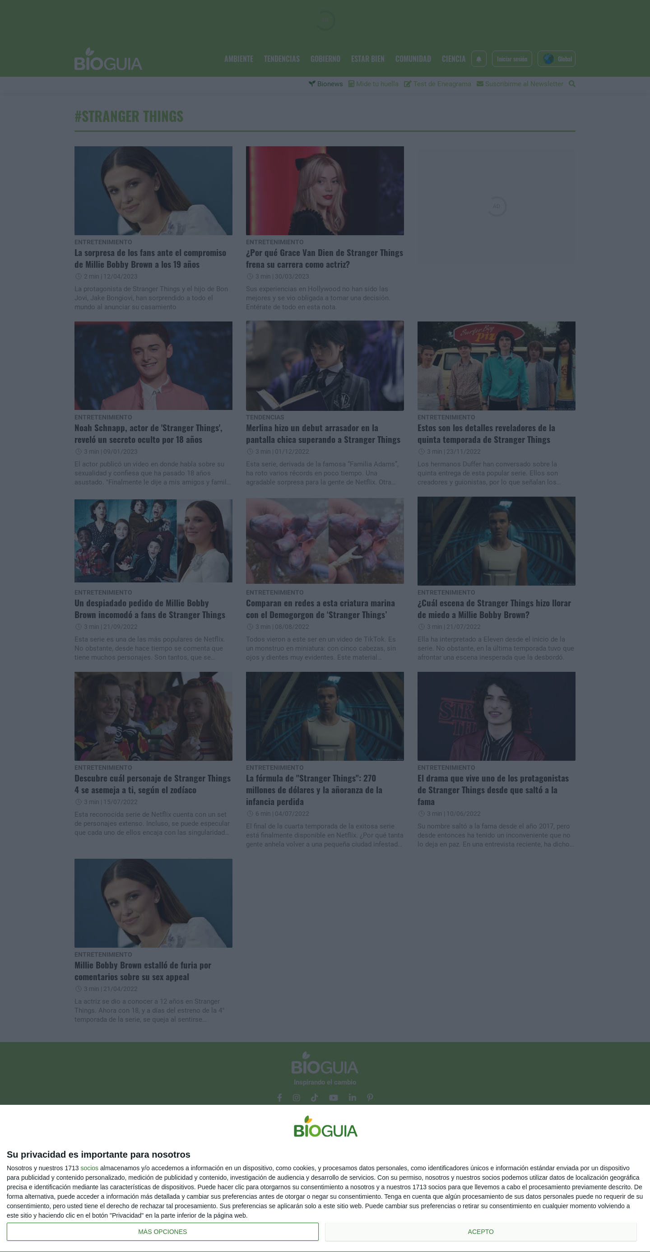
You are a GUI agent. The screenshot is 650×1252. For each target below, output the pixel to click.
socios (89, 1168)
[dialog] (325, 1178)
